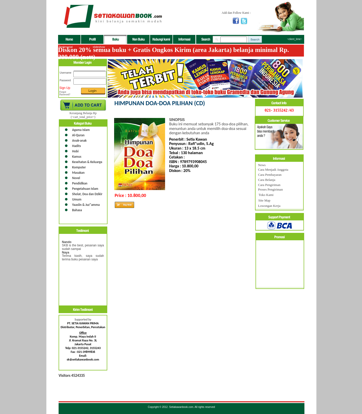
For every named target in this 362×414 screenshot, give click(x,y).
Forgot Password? (64, 93)
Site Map (264, 200)
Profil (92, 39)
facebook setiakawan (236, 21)
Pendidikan (79, 183)
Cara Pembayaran (269, 174)
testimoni (83, 230)
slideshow (99, 46)
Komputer (79, 167)
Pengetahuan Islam (85, 189)
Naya (65, 252)
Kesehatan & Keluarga (87, 162)
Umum (77, 199)
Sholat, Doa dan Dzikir (87, 194)
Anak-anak (79, 140)
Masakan (78, 173)
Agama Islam (81, 130)
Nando (66, 242)
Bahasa (77, 210)
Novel (76, 178)
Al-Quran (78, 135)
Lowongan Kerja (269, 205)
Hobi (75, 151)
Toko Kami (266, 194)
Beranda (69, 39)
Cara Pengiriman (269, 184)
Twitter (244, 21)
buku (115, 39)
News (262, 165)
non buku (138, 39)
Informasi (184, 39)
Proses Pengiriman (270, 189)
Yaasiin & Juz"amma (86, 205)
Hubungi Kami (161, 39)
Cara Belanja (266, 179)
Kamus (76, 156)
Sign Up (64, 87)
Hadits (76, 146)
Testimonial (66, 46)
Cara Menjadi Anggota (273, 169)
